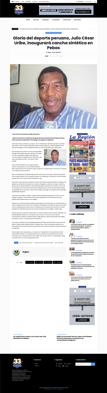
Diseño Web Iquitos (48, 389)
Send (93, 364)
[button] (94, 1)
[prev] (92, 29)
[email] (83, 364)
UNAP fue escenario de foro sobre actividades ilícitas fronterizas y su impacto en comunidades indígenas (74, 338)
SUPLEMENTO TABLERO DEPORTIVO (54, 33)
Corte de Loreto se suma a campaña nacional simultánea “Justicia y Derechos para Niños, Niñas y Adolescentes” (48, 29)
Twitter (59, 366)
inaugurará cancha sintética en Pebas (43, 242)
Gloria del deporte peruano (26, 242)
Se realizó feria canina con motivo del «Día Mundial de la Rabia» (29, 337)
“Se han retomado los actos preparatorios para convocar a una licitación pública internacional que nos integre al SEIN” (82, 241)
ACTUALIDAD (79, 222)
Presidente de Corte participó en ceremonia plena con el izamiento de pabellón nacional (82, 266)
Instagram (68, 363)
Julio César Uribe (59, 242)
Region (49, 52)
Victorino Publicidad (58, 389)
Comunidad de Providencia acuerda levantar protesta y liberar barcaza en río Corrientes (82, 254)
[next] (94, 29)
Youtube (66, 366)
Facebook (60, 363)
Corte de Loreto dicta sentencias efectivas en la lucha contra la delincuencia (81, 278)
